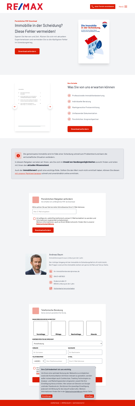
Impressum (66, 403)
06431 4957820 (59, 276)
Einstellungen (47, 396)
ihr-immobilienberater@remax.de (67, 271)
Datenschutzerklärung (74, 391)
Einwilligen (89, 396)
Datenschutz (78, 403)
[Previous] (14, 106)
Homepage (55, 403)
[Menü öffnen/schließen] (123, 6)
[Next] (50, 106)
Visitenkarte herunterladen (64, 288)
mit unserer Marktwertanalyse (28, 173)
